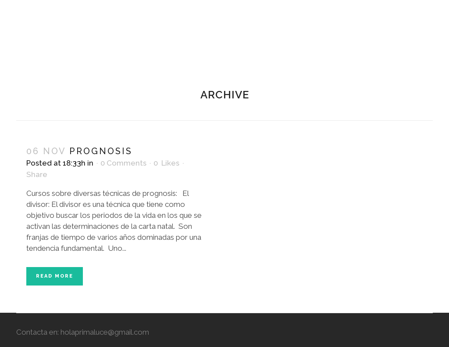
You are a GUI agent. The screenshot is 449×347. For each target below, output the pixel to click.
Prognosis (100, 151)
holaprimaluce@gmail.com (105, 332)
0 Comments (123, 163)
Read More (54, 276)
